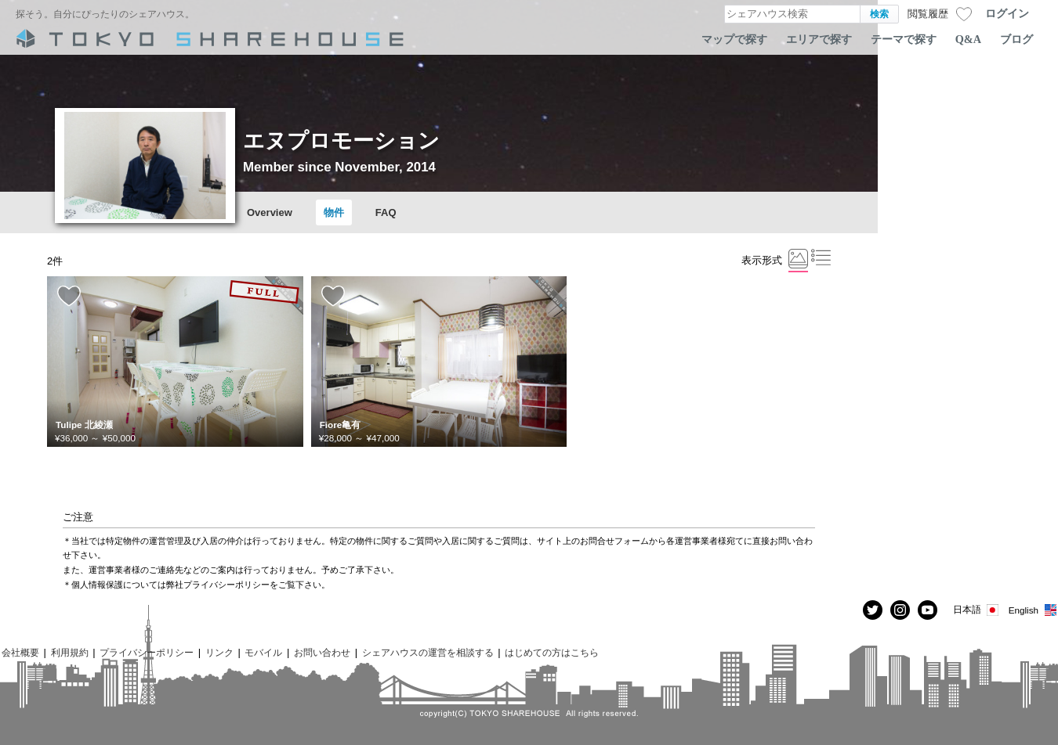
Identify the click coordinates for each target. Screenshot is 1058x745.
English (1033, 610)
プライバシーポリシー (147, 652)
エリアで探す (819, 39)
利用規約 (70, 652)
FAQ (386, 212)
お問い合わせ (322, 652)
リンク (219, 652)
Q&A (968, 39)
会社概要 (20, 652)
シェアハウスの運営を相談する (428, 652)
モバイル (263, 652)
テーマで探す (904, 39)
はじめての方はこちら (552, 652)
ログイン (1007, 13)
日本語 (977, 610)
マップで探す (734, 39)
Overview (269, 212)
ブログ (1016, 39)
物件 (334, 212)
